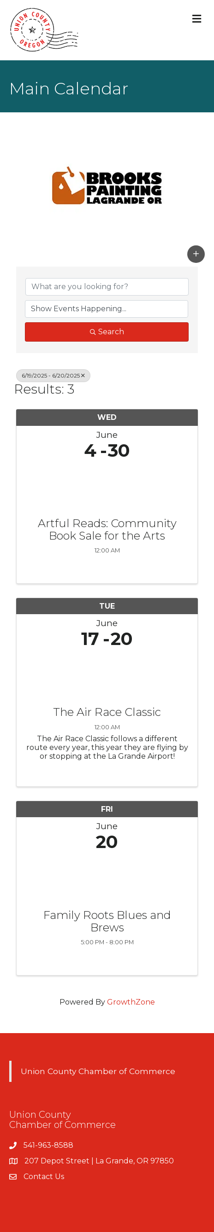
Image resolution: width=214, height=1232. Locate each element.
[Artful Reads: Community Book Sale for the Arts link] (107, 486)
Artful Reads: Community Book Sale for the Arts (107, 529)
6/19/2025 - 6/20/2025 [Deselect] (53, 375)
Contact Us (44, 1176)
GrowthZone (131, 1002)
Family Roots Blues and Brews (107, 921)
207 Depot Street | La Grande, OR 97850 (99, 1160)
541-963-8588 (48, 1145)
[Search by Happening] (106, 309)
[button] (196, 254)
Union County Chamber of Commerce (98, 1071)
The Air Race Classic (107, 712)
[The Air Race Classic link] (107, 675)
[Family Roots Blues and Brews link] (107, 878)
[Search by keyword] (107, 287)
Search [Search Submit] (107, 331)
